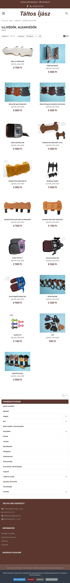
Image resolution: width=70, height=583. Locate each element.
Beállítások (40, 580)
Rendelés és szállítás (8, 533)
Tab (52, 335)
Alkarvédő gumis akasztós (17, 104)
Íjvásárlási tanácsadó (8, 537)
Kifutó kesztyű (52, 296)
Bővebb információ (51, 580)
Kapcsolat (45, 2)
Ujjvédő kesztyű (17, 373)
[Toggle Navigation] (3, 13)
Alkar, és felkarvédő (17, 61)
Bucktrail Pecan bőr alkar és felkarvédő (17, 219)
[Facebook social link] (28, 6)
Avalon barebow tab (17, 142)
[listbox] (31, 36)
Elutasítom (31, 580)
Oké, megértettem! (19, 580)
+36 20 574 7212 (37, 6)
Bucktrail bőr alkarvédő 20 (17, 181)
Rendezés (21, 36)
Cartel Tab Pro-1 (17, 258)
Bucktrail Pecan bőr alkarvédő (52, 219)
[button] (67, 13)
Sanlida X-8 (17, 335)
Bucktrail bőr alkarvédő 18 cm (52, 142)
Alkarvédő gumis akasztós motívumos (52, 104)
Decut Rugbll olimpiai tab (17, 296)
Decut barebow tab (52, 258)
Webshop (4, 541)
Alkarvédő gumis (52, 65)
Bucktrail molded (52, 181)
